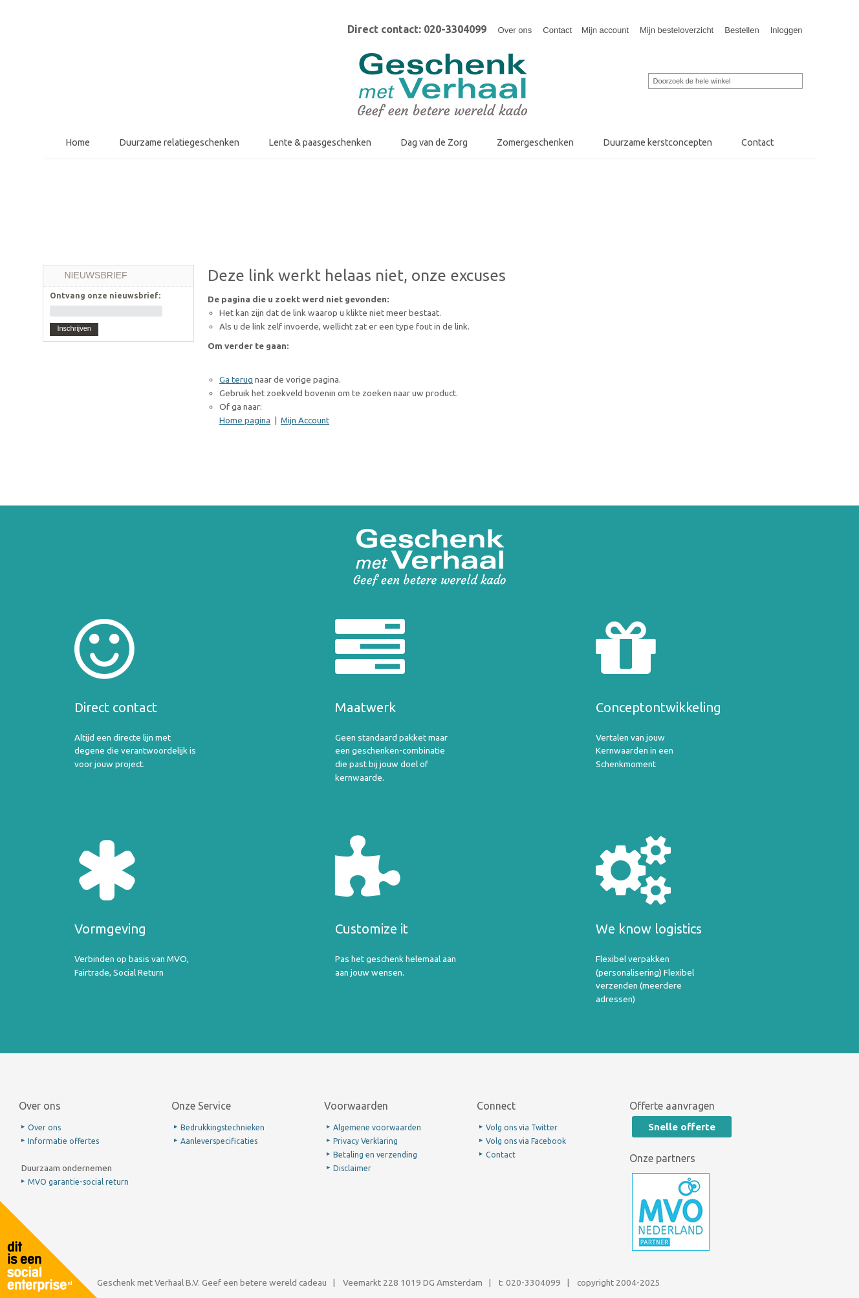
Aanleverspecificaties (218, 1141)
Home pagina (244, 420)
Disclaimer (352, 1168)
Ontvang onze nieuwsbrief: (105, 295)
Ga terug (236, 379)
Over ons (515, 30)
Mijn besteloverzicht (676, 30)
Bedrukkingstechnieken (222, 1127)
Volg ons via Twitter (522, 1127)
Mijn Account (305, 420)
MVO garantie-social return (78, 1182)
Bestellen (741, 30)
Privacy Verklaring (365, 1141)
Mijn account (605, 30)
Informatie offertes (63, 1141)
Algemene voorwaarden (377, 1127)
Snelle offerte (681, 1126)
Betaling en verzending (375, 1154)
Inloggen (786, 30)
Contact (557, 30)
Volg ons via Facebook (526, 1141)
